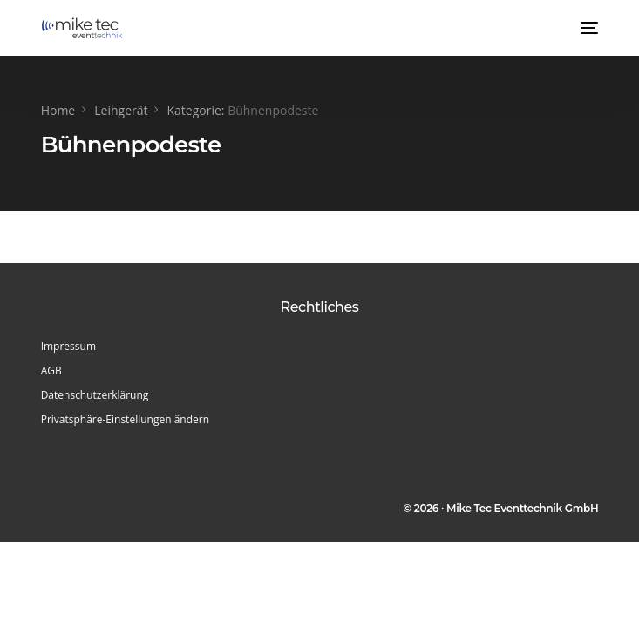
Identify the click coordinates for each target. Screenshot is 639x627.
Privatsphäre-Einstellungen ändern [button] (125, 419)
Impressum (68, 346)
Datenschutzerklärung (95, 395)
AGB (51, 370)
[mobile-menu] (587, 27)
